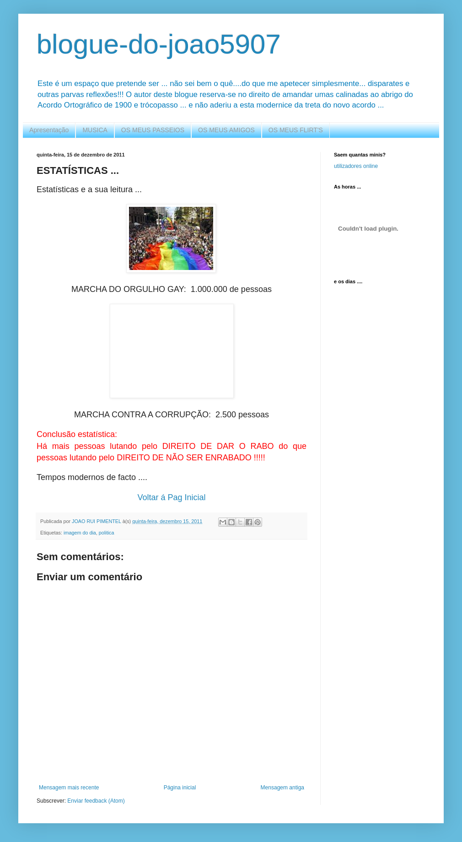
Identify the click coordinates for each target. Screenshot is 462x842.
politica (106, 532)
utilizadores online (356, 166)
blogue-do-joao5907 (159, 44)
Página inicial (180, 787)
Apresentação (49, 130)
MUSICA (94, 130)
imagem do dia (80, 532)
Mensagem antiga (282, 787)
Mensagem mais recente (69, 787)
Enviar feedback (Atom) (95, 801)
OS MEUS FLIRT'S (296, 130)
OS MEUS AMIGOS (226, 130)
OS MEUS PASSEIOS (152, 130)
